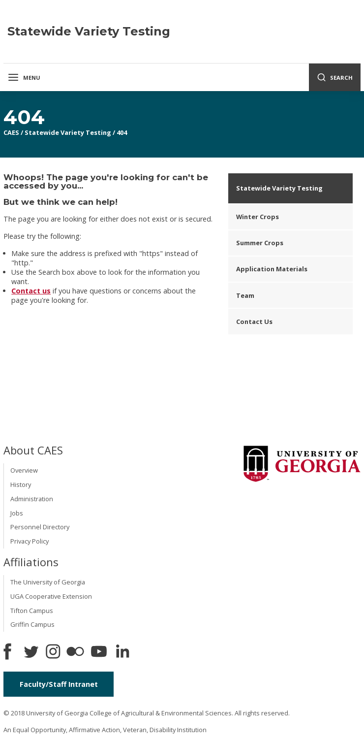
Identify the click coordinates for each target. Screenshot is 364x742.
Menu (23, 77)
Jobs (16, 513)
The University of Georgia (47, 582)
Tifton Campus (31, 610)
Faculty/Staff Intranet (59, 684)
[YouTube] (99, 652)
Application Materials (271, 268)
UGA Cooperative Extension (51, 596)
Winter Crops (257, 216)
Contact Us (254, 321)
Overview (24, 470)
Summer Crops (259, 242)
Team (245, 295)
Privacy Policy (29, 541)
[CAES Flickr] (75, 652)
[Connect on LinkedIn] (122, 652)
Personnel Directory (39, 526)
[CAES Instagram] (53, 652)
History (20, 484)
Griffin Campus (32, 624)
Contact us (31, 290)
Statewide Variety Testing (68, 132)
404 (122, 132)
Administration (31, 498)
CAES (11, 132)
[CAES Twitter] (31, 652)
